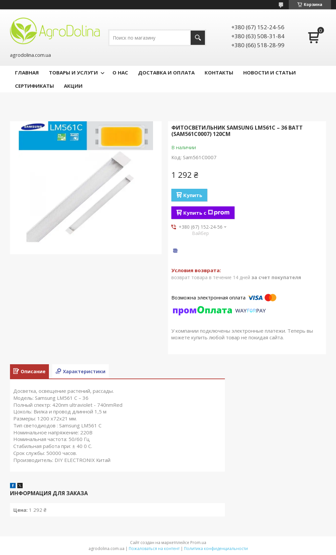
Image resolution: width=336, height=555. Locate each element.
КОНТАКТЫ (219, 72)
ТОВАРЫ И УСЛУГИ (73, 72)
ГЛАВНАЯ (27, 72)
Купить (192, 195)
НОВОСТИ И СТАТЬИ (269, 72)
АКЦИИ (73, 85)
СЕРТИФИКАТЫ (34, 85)
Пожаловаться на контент (154, 548)
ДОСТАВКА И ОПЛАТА (166, 72)
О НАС (120, 72)
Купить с (206, 212)
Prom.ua (198, 542)
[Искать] (198, 38)
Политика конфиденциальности (216, 548)
